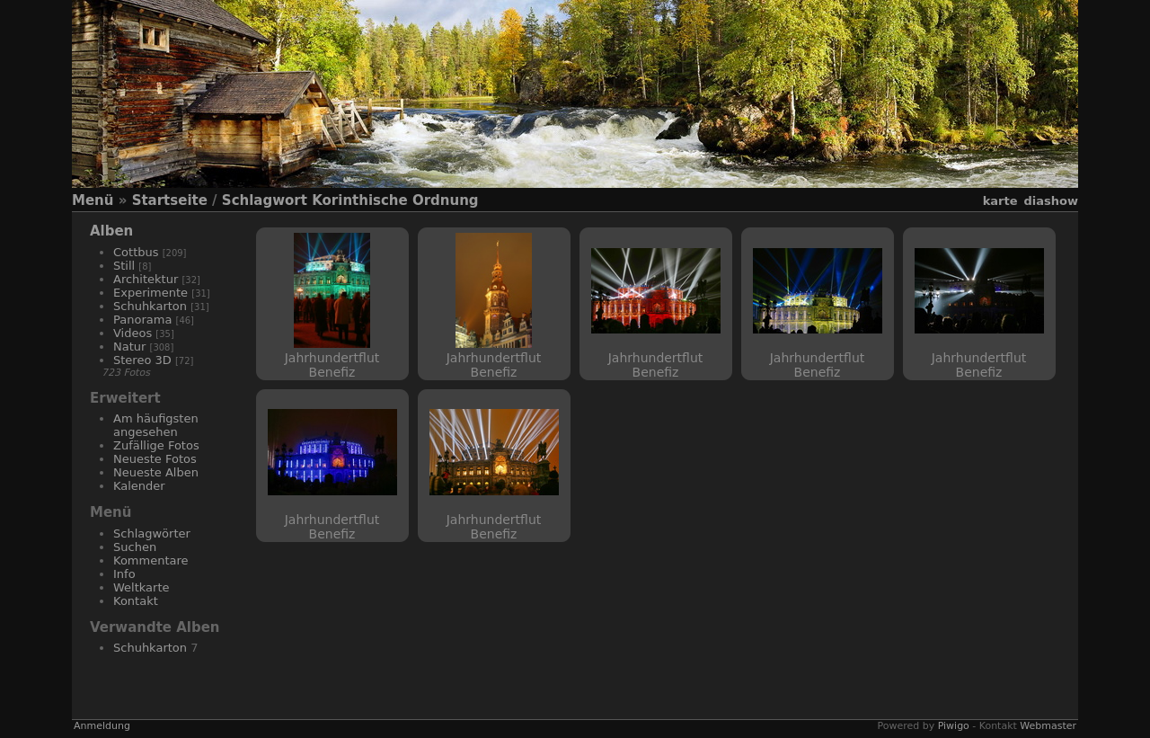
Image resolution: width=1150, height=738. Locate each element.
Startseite (170, 200)
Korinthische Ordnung (395, 200)
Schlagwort (264, 200)
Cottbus (136, 252)
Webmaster (1048, 726)
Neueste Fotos (155, 459)
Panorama (142, 319)
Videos (132, 333)
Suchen (134, 547)
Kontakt (135, 601)
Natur (129, 346)
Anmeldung (102, 726)
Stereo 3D (142, 360)
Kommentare (151, 560)
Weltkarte (141, 587)
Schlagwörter (151, 533)
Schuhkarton (150, 306)
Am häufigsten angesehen (156, 425)
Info (124, 574)
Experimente (150, 292)
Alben (111, 231)
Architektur (145, 279)
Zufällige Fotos (156, 445)
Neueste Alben (156, 472)
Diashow (1051, 201)
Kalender (139, 486)
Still (124, 265)
